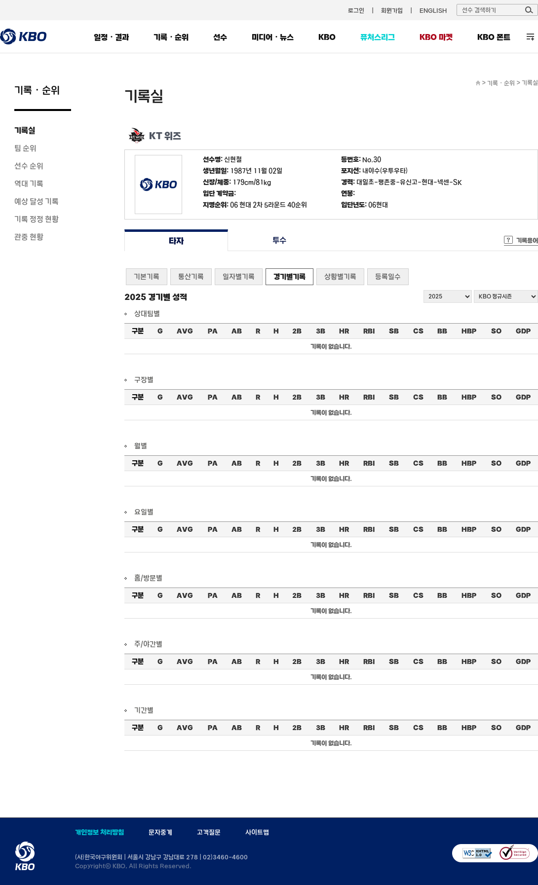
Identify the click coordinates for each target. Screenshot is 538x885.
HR (344, 331)
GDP (523, 331)
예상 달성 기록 (36, 201)
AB (236, 331)
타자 (176, 240)
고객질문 (209, 832)
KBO (327, 37)
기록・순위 (171, 37)
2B (297, 331)
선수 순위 (28, 165)
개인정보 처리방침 (99, 832)
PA (213, 331)
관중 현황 (28, 236)
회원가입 (392, 10)
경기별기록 (289, 276)
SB (394, 331)
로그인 (356, 10)
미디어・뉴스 (273, 37)
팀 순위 (25, 148)
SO (496, 331)
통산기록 (191, 276)
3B (320, 331)
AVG (185, 331)
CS (418, 331)
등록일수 (388, 276)
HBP (468, 331)
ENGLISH (433, 10)
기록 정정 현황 (36, 219)
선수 (220, 37)
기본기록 (146, 276)
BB (442, 331)
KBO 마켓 (436, 37)
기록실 (24, 130)
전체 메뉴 (530, 36)
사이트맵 (257, 832)
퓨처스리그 (377, 37)
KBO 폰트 (493, 37)
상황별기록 (340, 276)
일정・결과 (111, 37)
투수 (279, 240)
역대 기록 (28, 183)
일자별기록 (239, 276)
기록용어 (527, 240)
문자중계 (160, 832)
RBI (369, 331)
